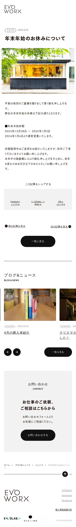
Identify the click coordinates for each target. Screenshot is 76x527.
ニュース (39, 465)
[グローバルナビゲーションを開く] (38, 519)
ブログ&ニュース (22, 465)
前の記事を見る (16, 226)
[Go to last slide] (8, 352)
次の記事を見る (59, 226)
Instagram (67, 495)
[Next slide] (17, 352)
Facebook (67, 500)
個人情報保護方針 (63, 509)
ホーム (7, 465)
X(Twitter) (67, 490)
